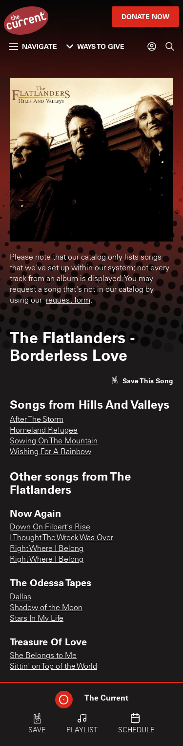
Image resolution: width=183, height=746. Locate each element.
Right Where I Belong (46, 549)
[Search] (170, 46)
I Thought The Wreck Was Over (61, 538)
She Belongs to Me (43, 656)
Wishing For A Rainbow (50, 452)
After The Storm (36, 420)
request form (68, 301)
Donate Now (145, 16)
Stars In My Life (36, 619)
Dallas (20, 597)
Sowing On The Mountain (54, 441)
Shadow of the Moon (46, 608)
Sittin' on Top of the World (53, 667)
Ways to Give (95, 46)
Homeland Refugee (44, 431)
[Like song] (142, 380)
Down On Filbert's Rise (50, 527)
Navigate (33, 46)
